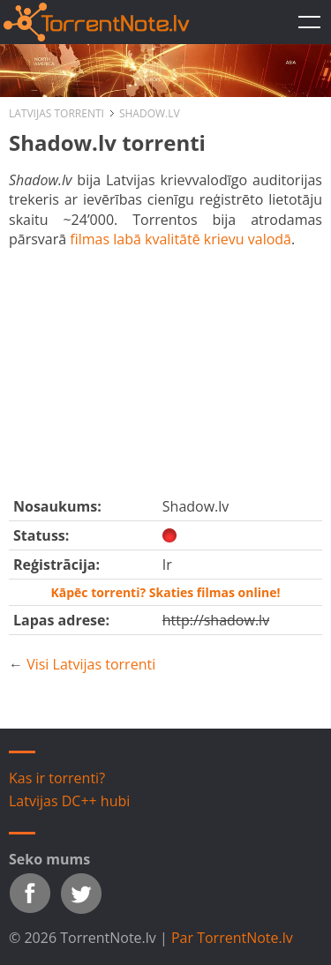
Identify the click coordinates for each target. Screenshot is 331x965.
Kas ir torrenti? (57, 778)
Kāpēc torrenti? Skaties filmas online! (165, 592)
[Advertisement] (165, 368)
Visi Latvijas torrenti (90, 664)
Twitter (81, 893)
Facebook (30, 893)
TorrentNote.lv (309, 22)
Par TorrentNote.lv (232, 937)
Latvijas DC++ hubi (69, 801)
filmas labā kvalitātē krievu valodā (180, 239)
